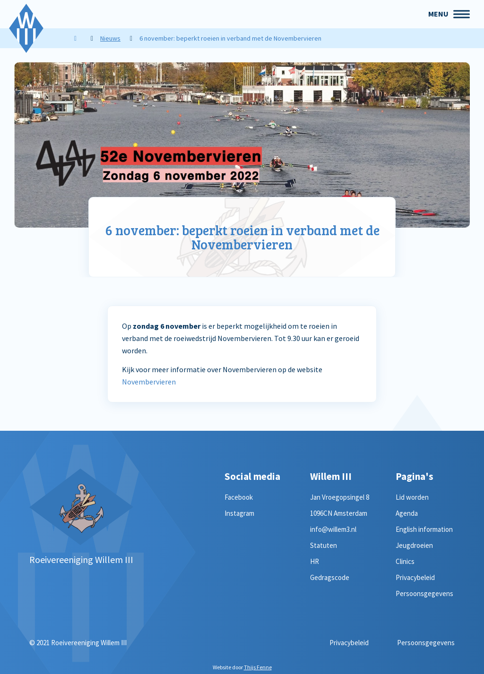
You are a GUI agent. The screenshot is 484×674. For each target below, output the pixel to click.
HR (314, 561)
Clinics (405, 561)
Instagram (239, 513)
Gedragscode (329, 577)
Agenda (407, 513)
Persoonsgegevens (424, 593)
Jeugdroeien (414, 545)
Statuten (323, 545)
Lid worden (412, 497)
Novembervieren (149, 381)
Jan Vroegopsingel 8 (339, 497)
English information (424, 529)
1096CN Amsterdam (338, 513)
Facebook (239, 497)
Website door (242, 667)
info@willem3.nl (333, 529)
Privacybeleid (415, 577)
